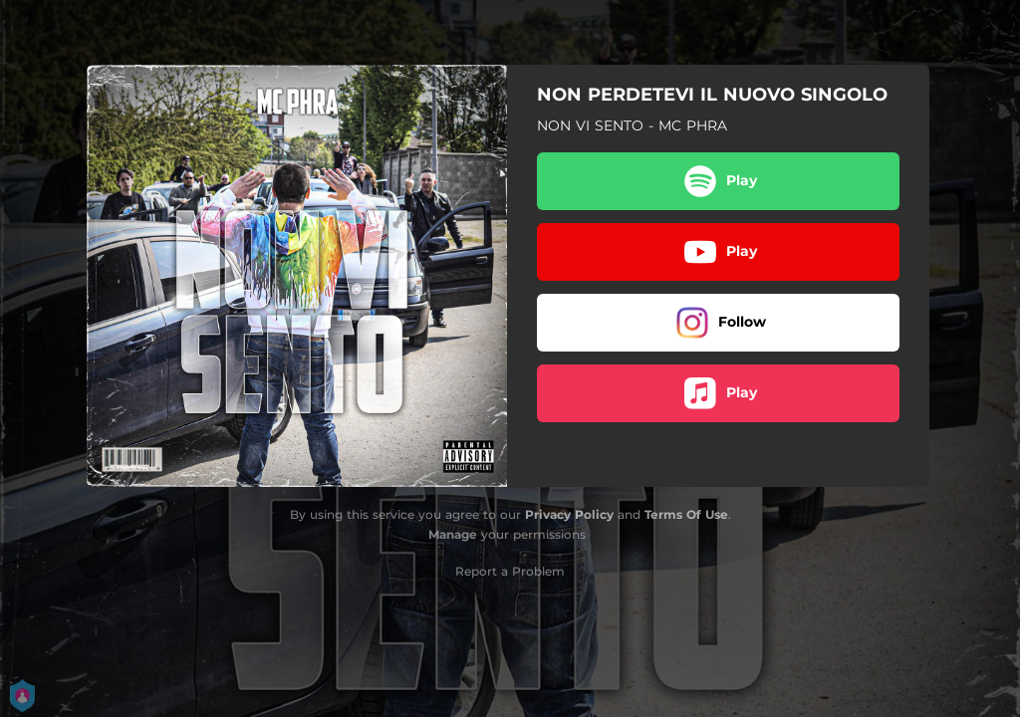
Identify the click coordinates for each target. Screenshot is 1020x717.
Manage (452, 534)
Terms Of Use (686, 514)
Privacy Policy (569, 514)
